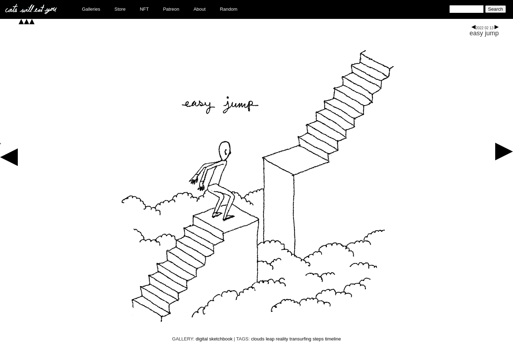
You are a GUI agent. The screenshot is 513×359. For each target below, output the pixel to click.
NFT (144, 9)
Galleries (91, 9)
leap (270, 339)
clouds (258, 339)
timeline (333, 339)
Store (119, 9)
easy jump (484, 33)
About (199, 9)
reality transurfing (293, 339)
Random (228, 9)
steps (317, 339)
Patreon (171, 9)
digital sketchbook (214, 339)
